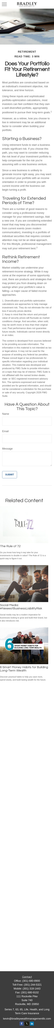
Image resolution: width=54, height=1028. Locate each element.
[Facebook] (21, 1024)
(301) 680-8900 (31, 980)
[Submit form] (9, 474)
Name (5, 413)
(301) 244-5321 (33, 984)
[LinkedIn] (32, 1024)
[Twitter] (27, 1024)
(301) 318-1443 (31, 988)
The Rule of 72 (10, 546)
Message (7, 448)
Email (5, 431)
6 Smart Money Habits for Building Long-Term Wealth (24, 669)
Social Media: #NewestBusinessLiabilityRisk (21, 606)
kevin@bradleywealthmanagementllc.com (27, 1018)
